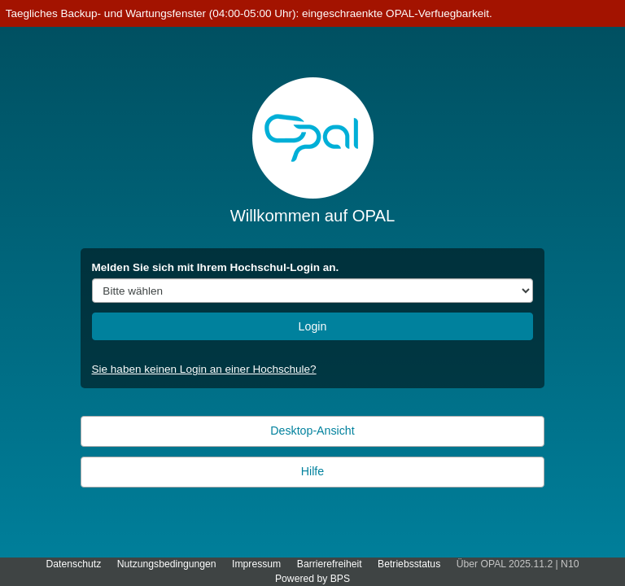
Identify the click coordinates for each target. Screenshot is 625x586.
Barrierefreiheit (329, 564)
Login (313, 326)
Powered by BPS (312, 578)
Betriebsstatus (409, 564)
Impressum (256, 564)
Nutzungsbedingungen (166, 564)
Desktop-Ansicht (312, 430)
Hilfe (312, 471)
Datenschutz (74, 564)
